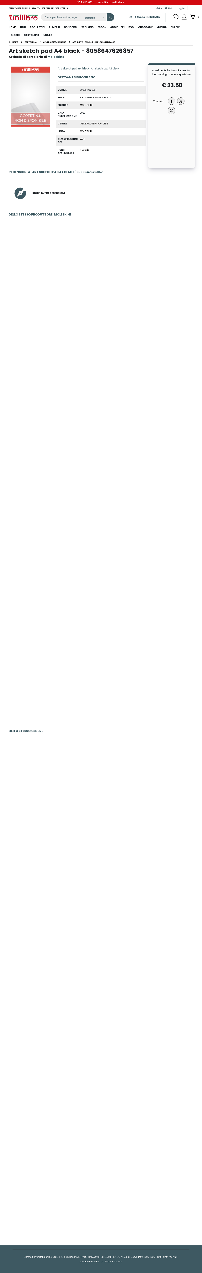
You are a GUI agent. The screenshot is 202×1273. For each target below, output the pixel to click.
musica (162, 27)
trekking (87, 27)
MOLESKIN (86, 131)
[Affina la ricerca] (94, 18)
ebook (102, 27)
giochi (15, 35)
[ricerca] (61, 17)
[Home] (13, 42)
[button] (195, 17)
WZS (82, 138)
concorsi (70, 27)
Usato (47, 35)
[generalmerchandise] (54, 42)
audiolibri (117, 27)
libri (23, 27)
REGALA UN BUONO (144, 17)
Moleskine (86, 105)
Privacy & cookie (113, 1261)
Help (169, 8)
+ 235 (84, 149)
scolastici (37, 27)
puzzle (175, 27)
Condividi (158, 101)
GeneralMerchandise (94, 123)
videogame (145, 27)
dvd (131, 27)
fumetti (54, 27)
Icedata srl (97, 1261)
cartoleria (31, 35)
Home (12, 27)
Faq (160, 8)
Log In (179, 8)
